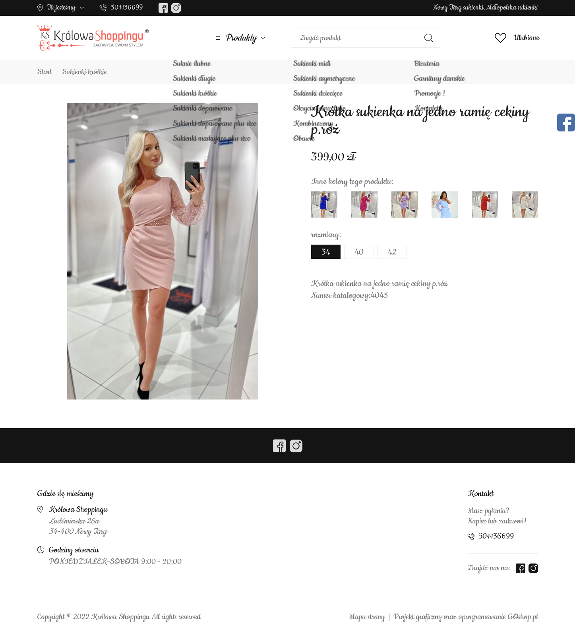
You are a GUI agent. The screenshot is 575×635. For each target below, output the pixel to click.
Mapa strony (367, 617)
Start (44, 72)
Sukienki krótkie (84, 72)
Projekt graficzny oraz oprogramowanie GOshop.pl (465, 617)
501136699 (127, 7)
